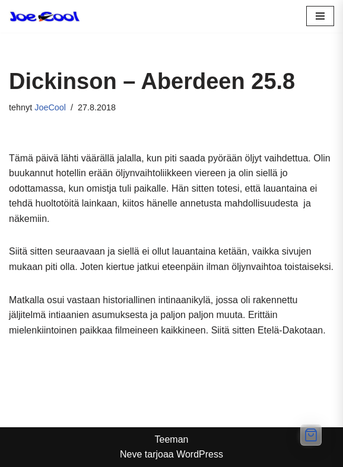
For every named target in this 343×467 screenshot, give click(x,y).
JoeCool (50, 107)
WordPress (199, 454)
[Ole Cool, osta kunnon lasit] (44, 16)
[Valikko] (320, 16)
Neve (131, 454)
